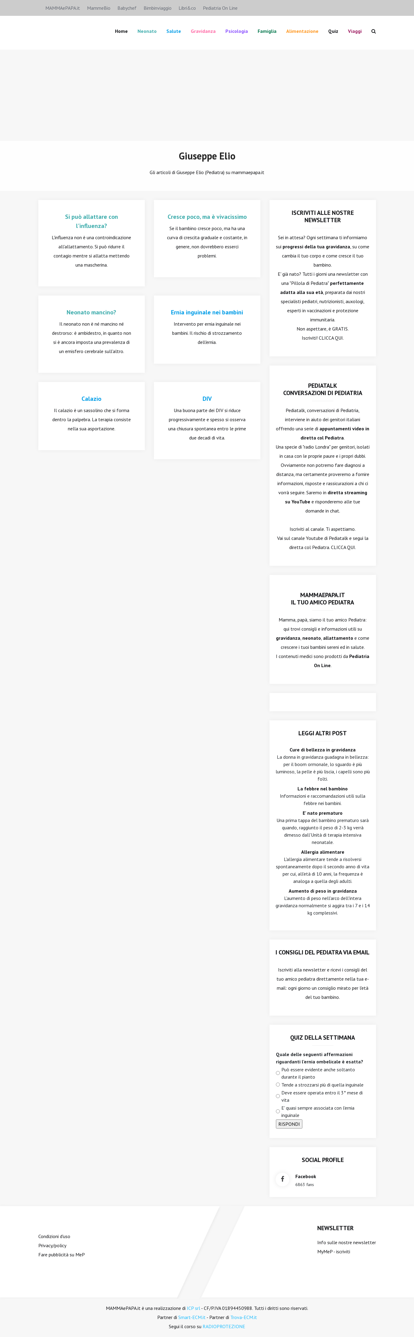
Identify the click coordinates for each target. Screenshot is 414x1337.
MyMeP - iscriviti (333, 1251)
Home (121, 31)
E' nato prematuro (323, 813)
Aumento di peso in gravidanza (323, 891)
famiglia (267, 31)
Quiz (333, 31)
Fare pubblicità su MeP (61, 1254)
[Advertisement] (207, 95)
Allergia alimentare (322, 852)
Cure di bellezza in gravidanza (323, 750)
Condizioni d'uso (54, 1236)
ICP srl (193, 1308)
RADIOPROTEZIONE (224, 1326)
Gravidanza (203, 31)
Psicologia (236, 31)
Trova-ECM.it (243, 1317)
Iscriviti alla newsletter (302, 970)
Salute (173, 31)
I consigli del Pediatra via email (323, 952)
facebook (305, 1176)
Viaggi (355, 31)
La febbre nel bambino (322, 789)
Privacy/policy (52, 1245)
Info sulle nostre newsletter (346, 1242)
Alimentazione (302, 31)
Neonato (147, 31)
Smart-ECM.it (192, 1317)
